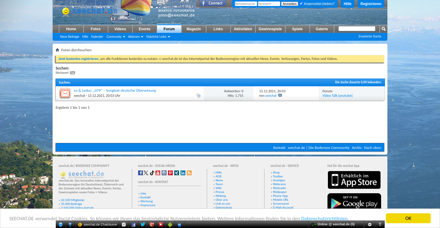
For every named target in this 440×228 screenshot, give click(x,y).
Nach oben (372, 147)
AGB (218, 176)
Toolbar (278, 176)
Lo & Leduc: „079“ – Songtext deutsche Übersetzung (115, 90)
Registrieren (370, 4)
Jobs (143, 193)
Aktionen (134, 36)
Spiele (297, 29)
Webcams (279, 184)
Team (219, 184)
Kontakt (279, 147)
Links (218, 29)
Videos (120, 29)
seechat (79, 95)
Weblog (221, 196)
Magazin (194, 29)
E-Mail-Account (283, 207)
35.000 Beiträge (71, 204)
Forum (169, 29)
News (219, 180)
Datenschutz (224, 207)
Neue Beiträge (69, 36)
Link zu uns (223, 204)
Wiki (218, 188)
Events (144, 29)
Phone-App (280, 196)
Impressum (147, 205)
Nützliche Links (156, 36)
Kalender (97, 36)
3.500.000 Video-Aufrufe (77, 208)
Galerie (322, 29)
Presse (220, 192)
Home (71, 29)
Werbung (146, 201)
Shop (276, 172)
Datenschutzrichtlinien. (325, 218)
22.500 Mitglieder (73, 200)
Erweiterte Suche (370, 36)
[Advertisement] (220, 124)
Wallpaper (280, 192)
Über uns (222, 200)
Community (114, 36)
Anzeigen (279, 180)
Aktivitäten (243, 29)
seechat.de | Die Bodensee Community (318, 147)
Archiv (357, 147)
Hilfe (348, 4)
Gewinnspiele (270, 29)
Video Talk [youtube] (337, 95)
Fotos (96, 29)
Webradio (279, 188)
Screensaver (281, 204)
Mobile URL (280, 200)
